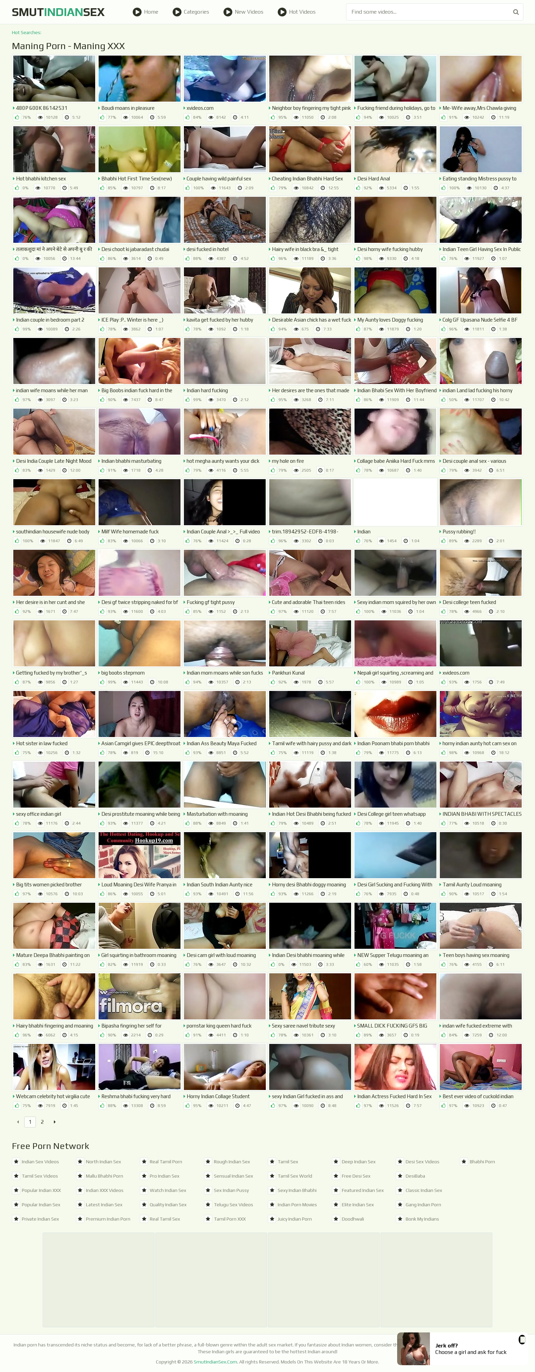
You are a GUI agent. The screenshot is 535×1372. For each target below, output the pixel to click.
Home (145, 11)
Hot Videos (296, 11)
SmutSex (58, 11)
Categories (190, 11)
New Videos (243, 11)
